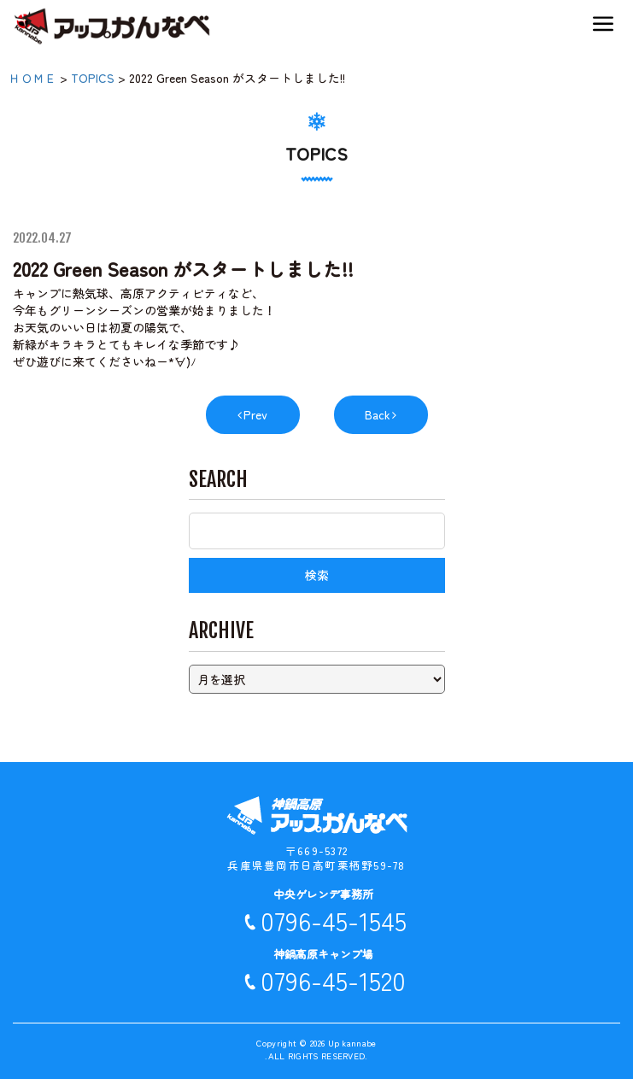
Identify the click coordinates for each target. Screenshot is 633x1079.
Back (377, 414)
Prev (255, 414)
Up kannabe (352, 1042)
